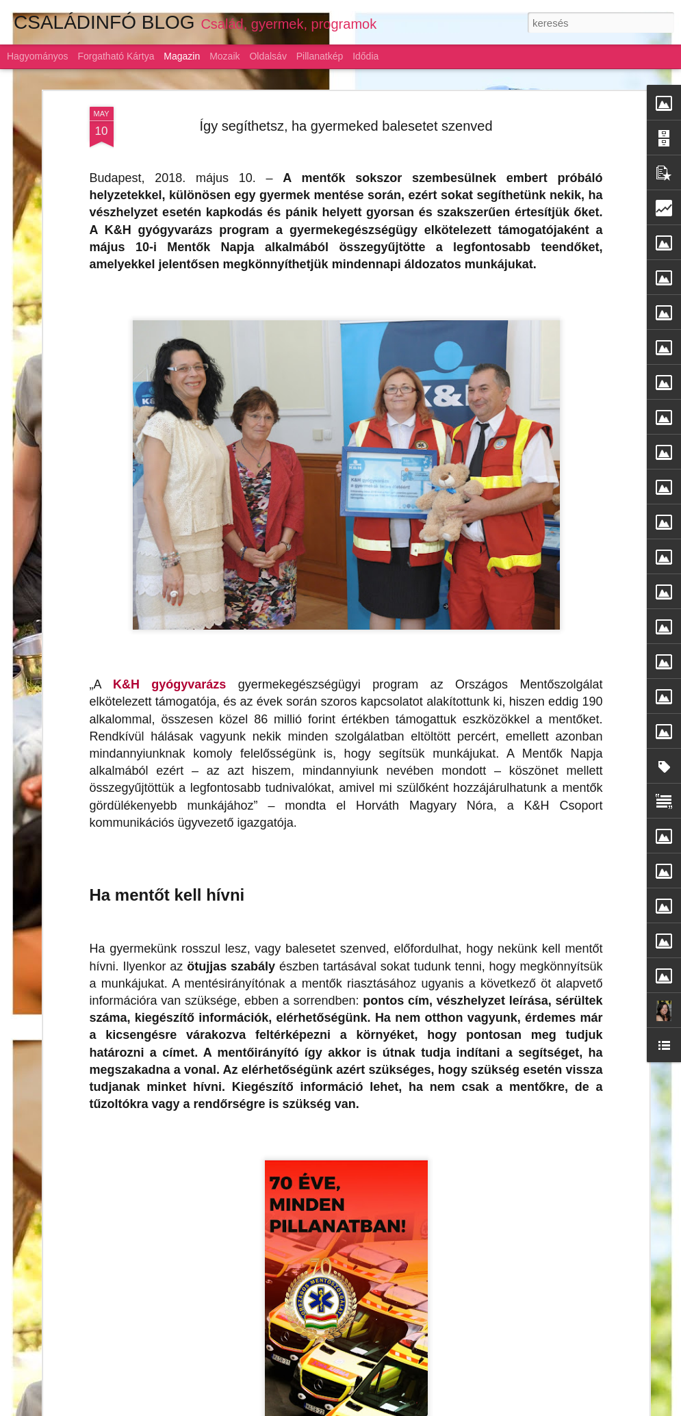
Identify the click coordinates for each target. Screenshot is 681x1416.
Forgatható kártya (115, 56)
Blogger (455, 1408)
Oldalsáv (267, 56)
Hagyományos (37, 56)
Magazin (182, 56)
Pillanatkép (320, 56)
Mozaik (224, 56)
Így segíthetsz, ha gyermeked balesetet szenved (345, 94)
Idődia (365, 56)
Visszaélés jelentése (506, 1408)
